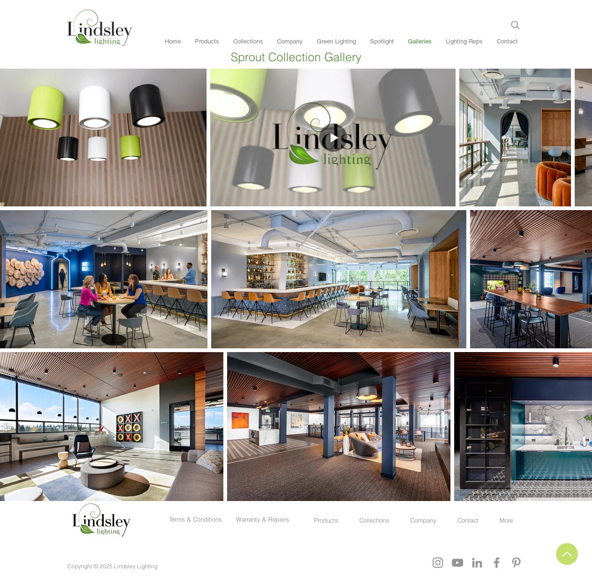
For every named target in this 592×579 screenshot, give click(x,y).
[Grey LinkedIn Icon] (477, 563)
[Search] (515, 25)
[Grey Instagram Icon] (438, 563)
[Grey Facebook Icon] (497, 563)
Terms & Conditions (197, 519)
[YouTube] (457, 563)
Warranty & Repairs (262, 519)
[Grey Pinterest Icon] (516, 563)
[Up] (567, 554)
